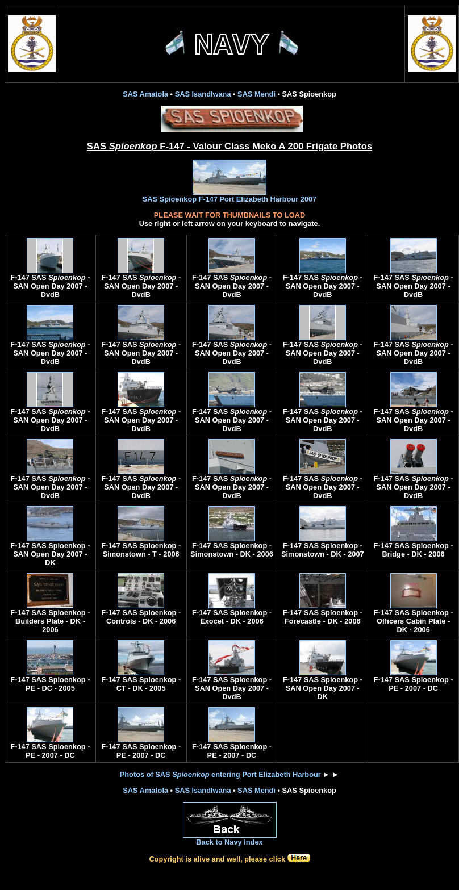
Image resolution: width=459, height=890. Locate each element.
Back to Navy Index (230, 838)
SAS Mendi (256, 94)
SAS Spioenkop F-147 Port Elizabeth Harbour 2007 (230, 195)
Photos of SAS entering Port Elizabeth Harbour (220, 774)
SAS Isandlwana (203, 94)
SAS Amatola (145, 94)
